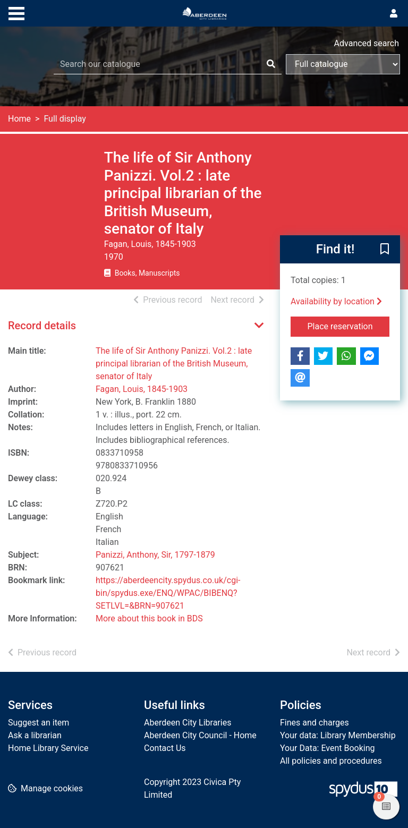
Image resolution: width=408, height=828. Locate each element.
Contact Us (165, 748)
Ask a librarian (35, 735)
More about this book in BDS (149, 618)
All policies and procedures (331, 761)
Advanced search (366, 43)
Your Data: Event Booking (327, 748)
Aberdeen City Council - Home (200, 735)
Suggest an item (38, 723)
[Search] (271, 64)
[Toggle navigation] (16, 12)
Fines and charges (314, 723)
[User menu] (394, 13)
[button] (384, 250)
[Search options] (343, 64)
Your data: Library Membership (338, 735)
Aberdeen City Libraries (187, 723)
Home (19, 119)
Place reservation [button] (349, 325)
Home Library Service (48, 748)
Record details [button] (42, 325)
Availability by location (336, 301)
